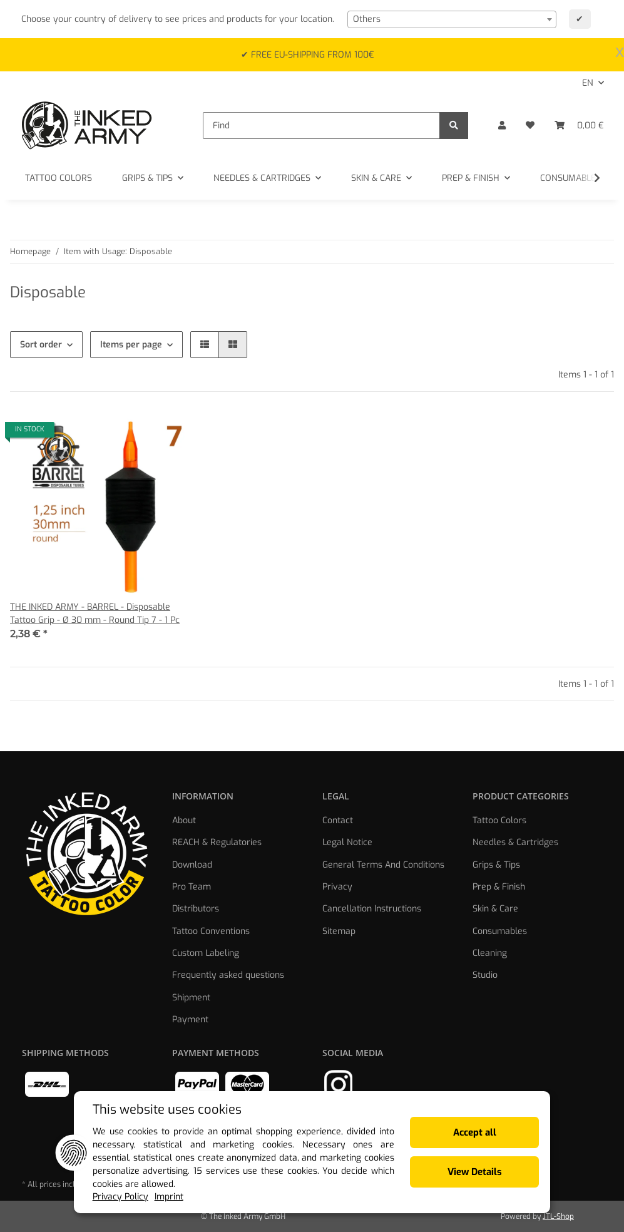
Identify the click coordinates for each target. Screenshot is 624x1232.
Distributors (195, 909)
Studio (485, 975)
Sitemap (338, 931)
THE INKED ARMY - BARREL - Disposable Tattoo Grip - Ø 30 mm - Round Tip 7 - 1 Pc (95, 613)
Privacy (337, 887)
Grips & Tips (496, 865)
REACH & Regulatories (217, 842)
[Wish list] (530, 125)
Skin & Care (495, 909)
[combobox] (451, 19)
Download (192, 865)
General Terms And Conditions (383, 865)
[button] (502, 125)
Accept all (482, 1132)
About (184, 820)
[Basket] (579, 125)
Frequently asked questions (228, 975)
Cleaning (490, 953)
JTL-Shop (558, 1216)
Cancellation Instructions (371, 909)
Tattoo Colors (499, 820)
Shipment (191, 998)
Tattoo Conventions (211, 931)
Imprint (158, 1197)
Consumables (500, 931)
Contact (337, 820)
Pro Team (191, 887)
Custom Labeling (205, 953)
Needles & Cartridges (515, 842)
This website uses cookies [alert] (155, 1109)
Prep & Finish (499, 887)
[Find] (321, 125)
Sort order (41, 345)
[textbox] (452, 19)
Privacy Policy (109, 1197)
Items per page (131, 345)
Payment (190, 1019)
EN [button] (587, 83)
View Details (482, 1172)
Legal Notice (347, 842)
